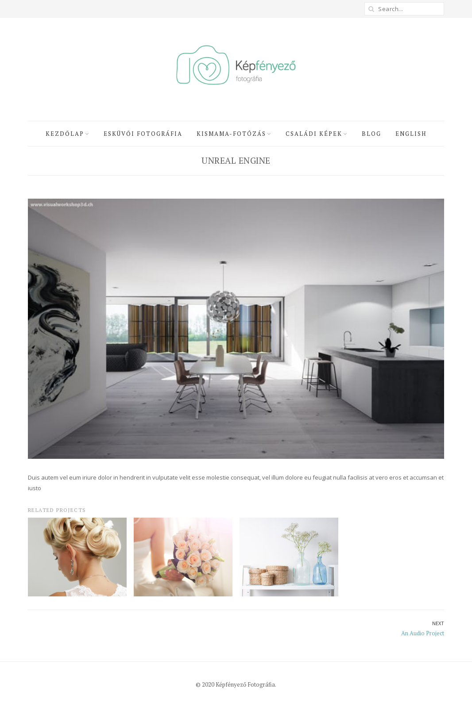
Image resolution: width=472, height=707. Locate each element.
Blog (371, 134)
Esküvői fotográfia (143, 134)
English (410, 134)
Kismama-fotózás (231, 134)
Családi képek (314, 134)
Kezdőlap (65, 134)
